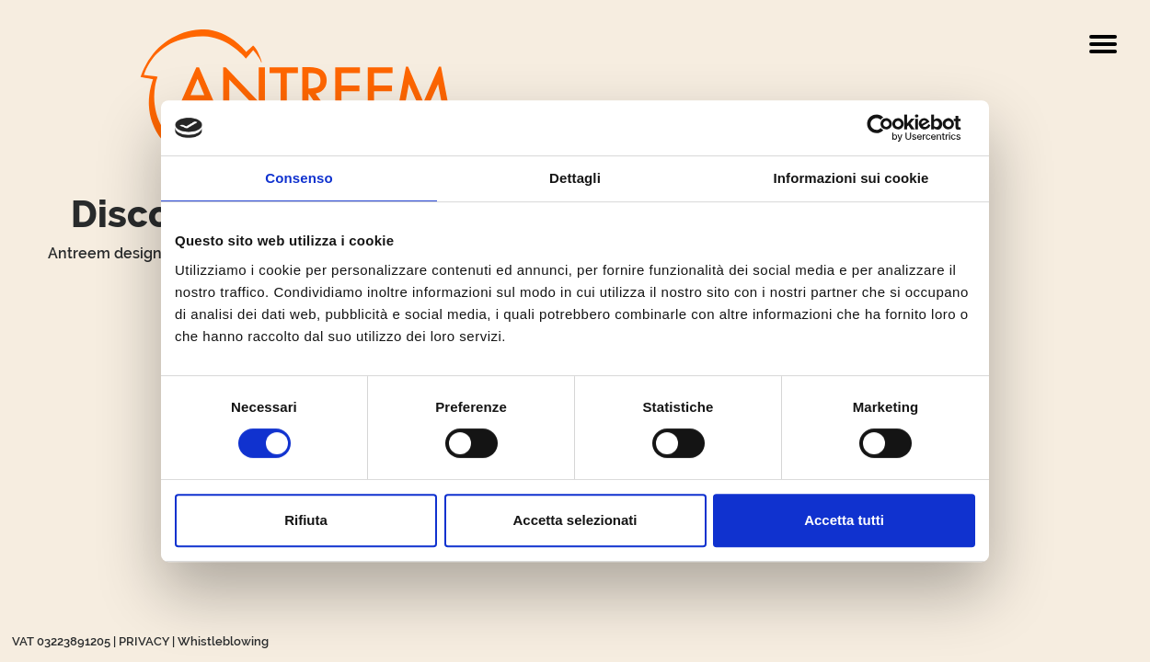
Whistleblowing (223, 641)
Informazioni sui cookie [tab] (851, 178)
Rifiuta (306, 520)
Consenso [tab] (298, 178)
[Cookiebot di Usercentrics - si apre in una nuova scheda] (894, 128)
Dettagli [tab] (575, 178)
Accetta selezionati (574, 520)
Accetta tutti (844, 520)
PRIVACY (144, 641)
